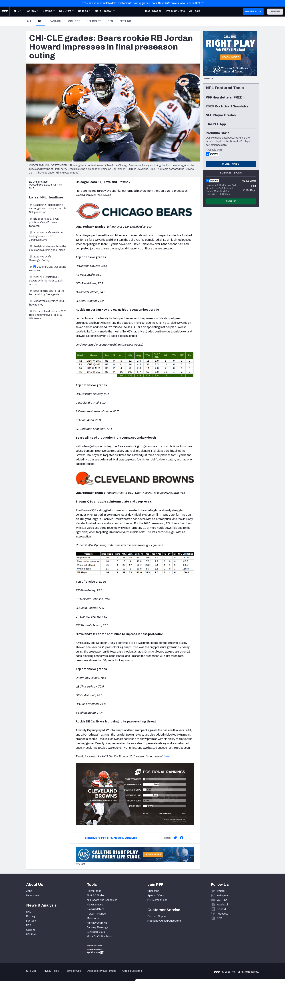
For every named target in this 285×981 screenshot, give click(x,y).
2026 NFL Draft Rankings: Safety (40, 258)
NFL (41, 21)
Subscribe (153, 891)
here (167, 756)
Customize (255, 960)
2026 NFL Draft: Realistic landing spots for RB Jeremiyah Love (46, 236)
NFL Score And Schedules (102, 900)
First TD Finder (95, 895)
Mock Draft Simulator (99, 936)
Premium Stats (95, 909)
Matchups (93, 918)
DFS (110, 21)
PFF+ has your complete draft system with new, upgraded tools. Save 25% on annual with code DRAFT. (143, 3)
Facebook (222, 904)
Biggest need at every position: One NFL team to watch (44, 222)
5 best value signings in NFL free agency (47, 303)
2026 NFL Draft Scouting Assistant (47, 268)
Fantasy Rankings (97, 927)
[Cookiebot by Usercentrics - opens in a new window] (23, 974)
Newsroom (32, 895)
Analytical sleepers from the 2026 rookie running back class (47, 248)
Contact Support (157, 916)
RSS (219, 918)
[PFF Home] (4, 11)
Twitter (221, 891)
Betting (125, 21)
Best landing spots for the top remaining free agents (47, 292)
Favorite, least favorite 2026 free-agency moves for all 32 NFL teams (47, 315)
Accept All (254, 948)
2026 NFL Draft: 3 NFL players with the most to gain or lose (46, 281)
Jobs (29, 891)
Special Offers (155, 895)
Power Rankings (96, 913)
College (74, 21)
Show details (56, 973)
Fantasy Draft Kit (97, 922)
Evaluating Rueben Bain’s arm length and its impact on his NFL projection (47, 209)
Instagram (222, 895)
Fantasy (56, 21)
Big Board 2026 (96, 932)
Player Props (94, 891)
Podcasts (222, 913)
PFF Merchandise (157, 900)
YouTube (222, 900)
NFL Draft (94, 21)
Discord (221, 909)
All (29, 21)
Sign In (275, 11)
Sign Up (231, 201)
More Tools (230, 164)
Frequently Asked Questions (164, 920)
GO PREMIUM (253, 11)
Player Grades (95, 904)
